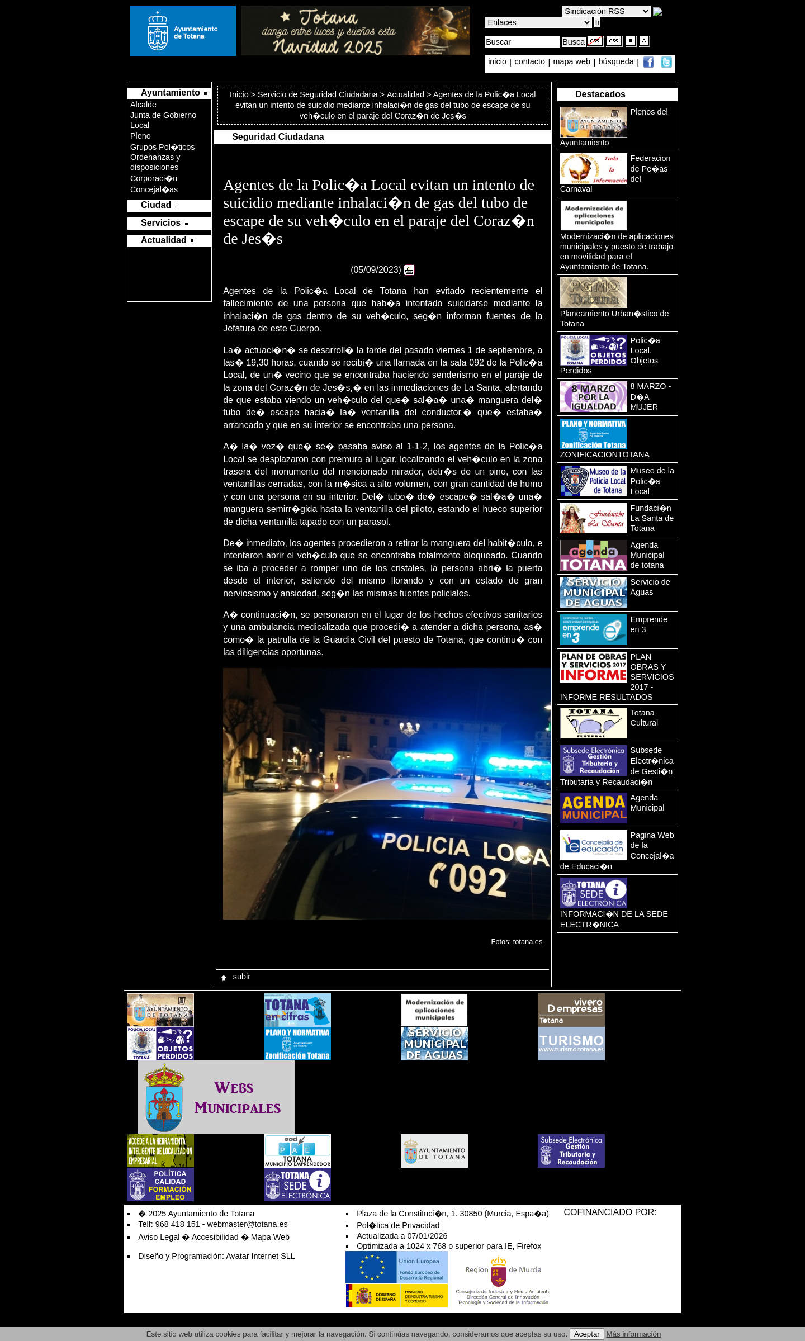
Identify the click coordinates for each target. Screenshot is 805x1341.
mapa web (573, 62)
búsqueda (617, 62)
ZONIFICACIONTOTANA (605, 454)
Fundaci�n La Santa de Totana (652, 518)
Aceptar (587, 1334)
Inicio (240, 94)
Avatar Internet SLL (260, 1256)
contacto (530, 62)
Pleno (140, 135)
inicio (498, 62)
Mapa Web (270, 1237)
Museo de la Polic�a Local (652, 481)
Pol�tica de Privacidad (398, 1225)
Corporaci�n (153, 178)
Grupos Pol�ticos (162, 147)
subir (234, 976)
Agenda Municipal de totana (648, 555)
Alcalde (143, 104)
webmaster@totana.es (247, 1224)
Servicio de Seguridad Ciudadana (317, 94)
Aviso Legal (158, 1237)
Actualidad (405, 94)
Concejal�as (154, 189)
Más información (634, 1334)
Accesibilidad (215, 1237)
